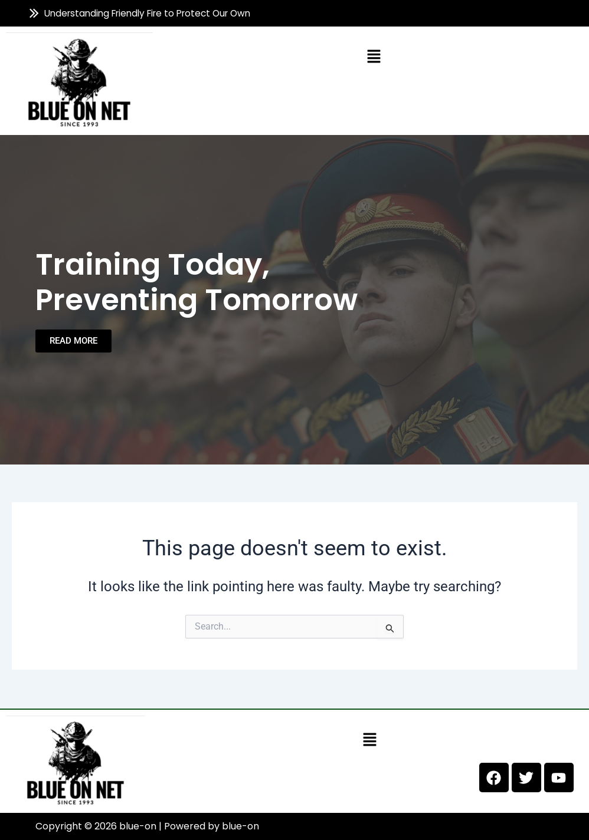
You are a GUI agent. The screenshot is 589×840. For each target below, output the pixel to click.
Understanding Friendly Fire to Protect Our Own (148, 13)
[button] (373, 56)
